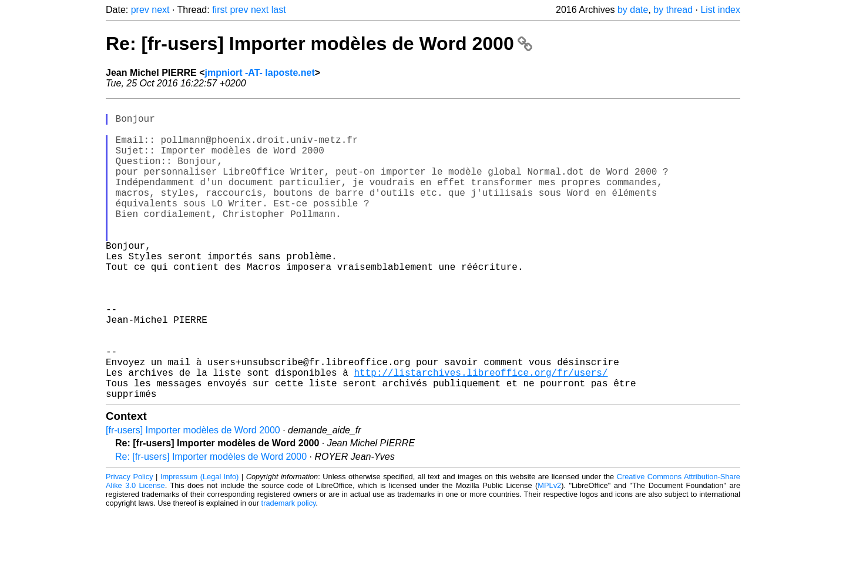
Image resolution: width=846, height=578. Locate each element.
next (160, 10)
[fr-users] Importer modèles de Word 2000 (193, 496)
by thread (673, 10)
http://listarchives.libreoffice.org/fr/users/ (480, 433)
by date (632, 10)
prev (140, 10)
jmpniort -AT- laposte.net (260, 73)
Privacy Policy (129, 542)
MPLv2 (549, 551)
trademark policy (288, 568)
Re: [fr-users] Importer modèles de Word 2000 (319, 43)
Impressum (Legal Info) (199, 542)
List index (720, 10)
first (219, 10)
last (278, 10)
